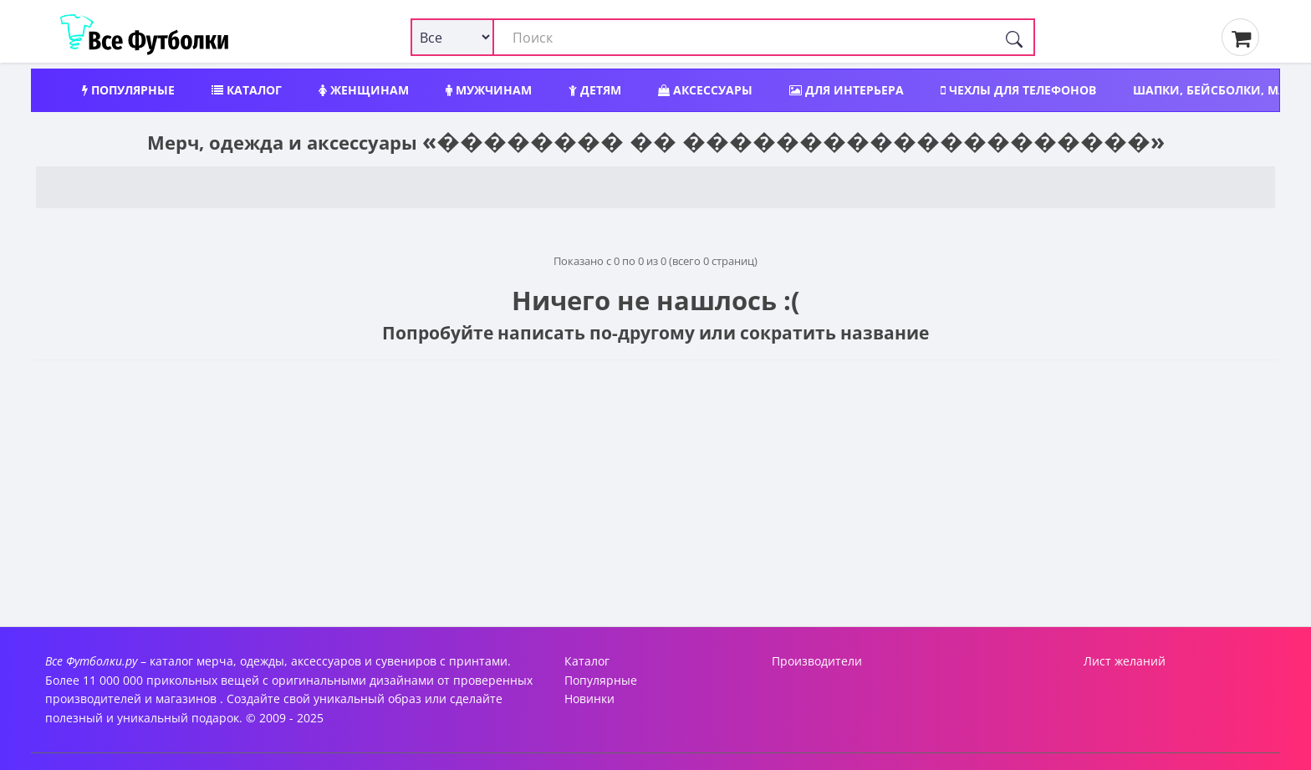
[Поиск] (1014, 37)
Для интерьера (846, 90)
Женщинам (364, 90)
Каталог (247, 90)
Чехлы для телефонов (1018, 90)
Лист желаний (1125, 661)
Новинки (589, 698)
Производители (817, 661)
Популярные (128, 90)
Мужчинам (489, 90)
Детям (595, 90)
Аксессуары (705, 90)
